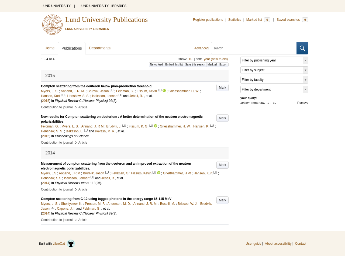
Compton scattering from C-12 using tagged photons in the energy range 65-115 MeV (106, 199)
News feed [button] (156, 64)
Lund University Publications (106, 19)
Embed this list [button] (174, 64)
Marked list (258, 20)
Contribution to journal (57, 107)
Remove (302, 102)
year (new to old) (216, 59)
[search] (254, 48)
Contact (300, 243)
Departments (100, 48)
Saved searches (292, 20)
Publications (71, 48)
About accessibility (278, 243)
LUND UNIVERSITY (56, 6)
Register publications (208, 20)
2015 (45, 101)
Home (49, 48)
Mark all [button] (212, 64)
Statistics (234, 20)
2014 (45, 183)
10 (190, 59)
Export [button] (223, 64)
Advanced (201, 48)
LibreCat (64, 243)
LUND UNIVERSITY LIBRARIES (103, 6)
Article (82, 107)
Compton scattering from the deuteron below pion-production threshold (96, 86)
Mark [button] (222, 87)
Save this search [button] (195, 64)
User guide (253, 243)
